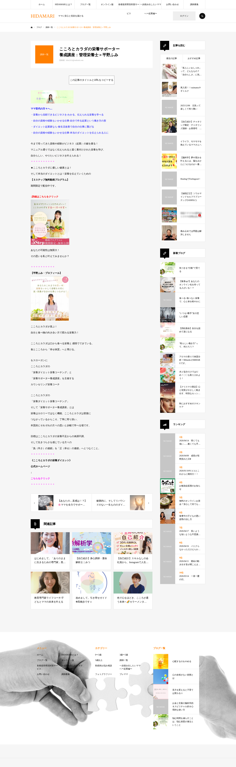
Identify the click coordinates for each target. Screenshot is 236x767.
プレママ (124, 674)
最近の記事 (171, 58)
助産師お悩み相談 (103, 666)
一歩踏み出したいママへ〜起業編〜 (150, 6)
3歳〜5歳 (124, 655)
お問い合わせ (172, 4)
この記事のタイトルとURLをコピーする (91, 80)
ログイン (184, 16)
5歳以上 (98, 660)
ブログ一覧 (85, 4)
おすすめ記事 (194, 58)
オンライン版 (107, 4)
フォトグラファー (103, 674)
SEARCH (202, 16)
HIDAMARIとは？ (63, 4)
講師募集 (194, 4)
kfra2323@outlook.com (74, 60)
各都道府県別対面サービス (128, 6)
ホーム (42, 4)
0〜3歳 (98, 655)
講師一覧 (124, 660)
